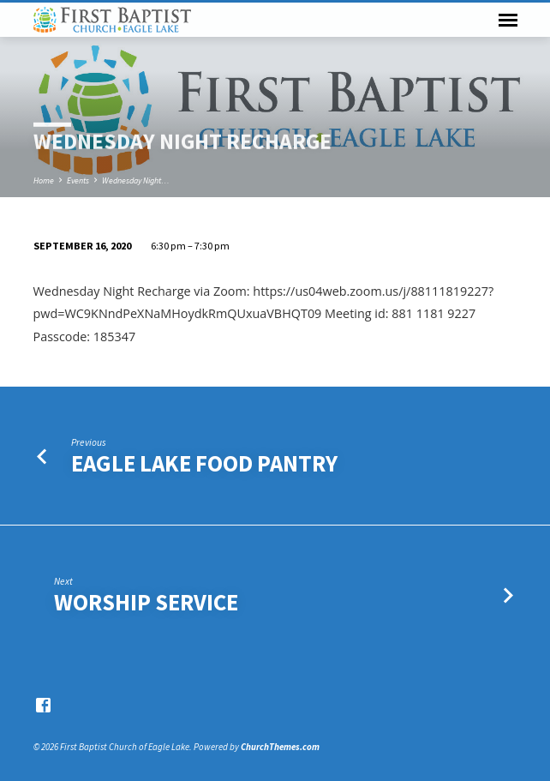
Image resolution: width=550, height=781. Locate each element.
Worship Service (146, 602)
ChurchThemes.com (280, 747)
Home (43, 180)
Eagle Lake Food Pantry (204, 463)
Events (78, 180)
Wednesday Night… (136, 180)
